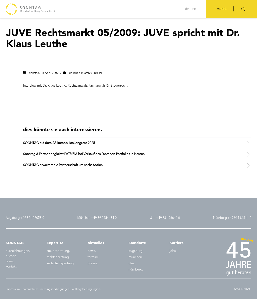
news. (92, 251)
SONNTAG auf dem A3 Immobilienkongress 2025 (59, 143)
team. (10, 261)
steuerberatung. (58, 251)
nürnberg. (135, 269)
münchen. (135, 257)
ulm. (131, 263)
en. (194, 9)
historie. (11, 256)
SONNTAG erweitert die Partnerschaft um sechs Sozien (63, 165)
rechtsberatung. (58, 257)
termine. (94, 257)
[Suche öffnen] (244, 9)
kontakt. (11, 266)
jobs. (172, 251)
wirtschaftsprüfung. (60, 263)
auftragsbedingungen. (86, 289)
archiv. (88, 73)
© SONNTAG (242, 289)
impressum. (13, 289)
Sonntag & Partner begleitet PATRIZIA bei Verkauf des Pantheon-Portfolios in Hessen (84, 154)
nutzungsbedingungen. (55, 289)
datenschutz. (30, 289)
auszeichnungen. (18, 251)
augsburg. (135, 251)
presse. (98, 73)
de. (187, 9)
